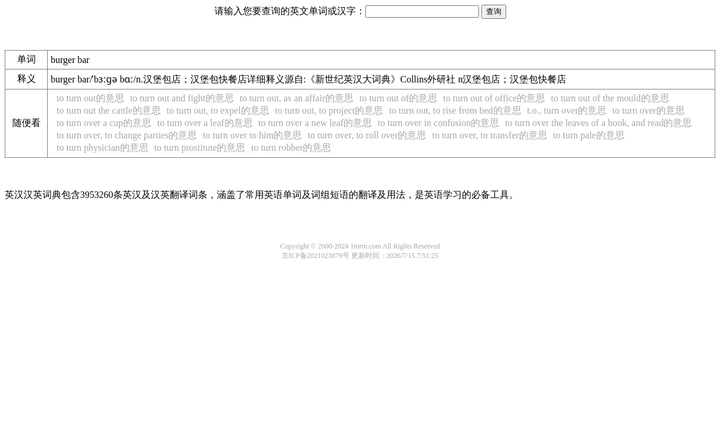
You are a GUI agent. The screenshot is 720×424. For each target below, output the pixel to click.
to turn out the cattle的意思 (109, 110)
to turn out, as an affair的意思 (297, 98)
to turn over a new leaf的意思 (315, 123)
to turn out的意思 (90, 98)
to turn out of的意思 (398, 98)
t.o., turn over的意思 (567, 110)
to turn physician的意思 (102, 148)
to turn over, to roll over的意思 (367, 135)
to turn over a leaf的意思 (205, 123)
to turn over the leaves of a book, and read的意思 (598, 123)
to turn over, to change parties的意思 (127, 135)
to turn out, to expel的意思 (218, 110)
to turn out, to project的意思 (329, 110)
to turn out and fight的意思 (182, 98)
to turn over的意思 (648, 110)
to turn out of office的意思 (494, 98)
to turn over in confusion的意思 (438, 123)
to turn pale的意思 (589, 135)
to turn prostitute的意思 (200, 148)
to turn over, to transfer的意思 (489, 135)
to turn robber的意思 (291, 148)
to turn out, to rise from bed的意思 (455, 110)
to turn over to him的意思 (252, 135)
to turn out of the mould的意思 (610, 98)
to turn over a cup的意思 (104, 123)
